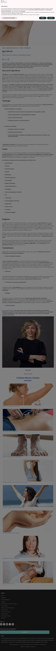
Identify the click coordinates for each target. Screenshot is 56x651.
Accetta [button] (50, 648)
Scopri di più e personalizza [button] (9, 648)
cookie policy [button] (22, 641)
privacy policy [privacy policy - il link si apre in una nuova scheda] (37, 638)
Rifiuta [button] (42, 648)
